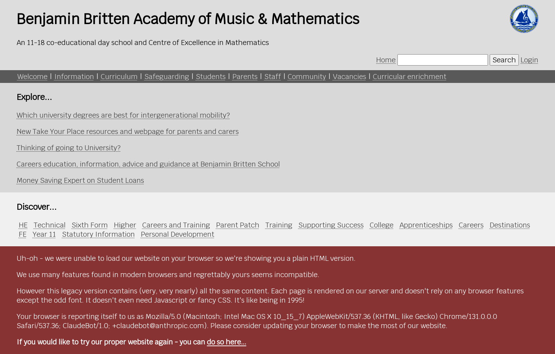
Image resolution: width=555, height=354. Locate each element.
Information (74, 76)
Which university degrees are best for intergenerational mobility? (123, 115)
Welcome (32, 76)
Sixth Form (90, 225)
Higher (125, 225)
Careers (471, 225)
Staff (272, 76)
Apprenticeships (426, 225)
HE (23, 225)
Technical (50, 225)
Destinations (510, 225)
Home (386, 59)
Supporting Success (331, 225)
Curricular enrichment (409, 76)
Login (529, 59)
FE (23, 234)
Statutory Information (98, 234)
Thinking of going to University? (69, 147)
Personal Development (177, 234)
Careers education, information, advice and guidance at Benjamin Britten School (148, 164)
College (382, 225)
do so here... (226, 342)
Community (307, 76)
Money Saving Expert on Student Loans (80, 180)
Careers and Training (176, 225)
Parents (245, 76)
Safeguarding (166, 76)
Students (211, 76)
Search (504, 59)
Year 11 (44, 234)
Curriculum (119, 76)
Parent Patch (237, 225)
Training (278, 225)
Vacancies (349, 76)
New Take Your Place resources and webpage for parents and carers (128, 131)
